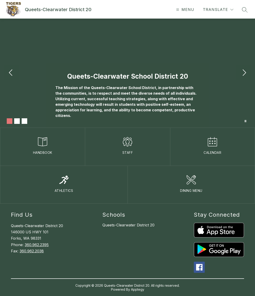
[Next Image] (243, 73)
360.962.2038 (32, 251)
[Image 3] (24, 121)
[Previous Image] (11, 73)
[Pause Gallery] (245, 121)
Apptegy (137, 289)
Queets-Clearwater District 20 (128, 225)
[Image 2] (17, 121)
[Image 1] (9, 121)
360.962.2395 (37, 244)
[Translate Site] (218, 10)
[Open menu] (184, 10)
